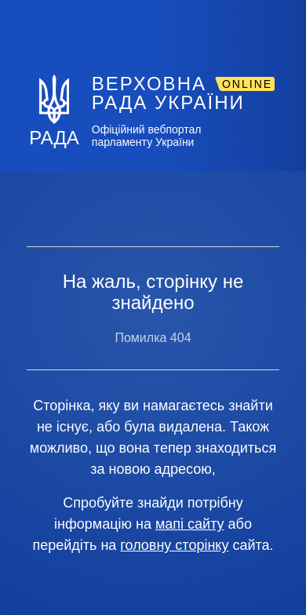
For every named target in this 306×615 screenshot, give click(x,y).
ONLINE (247, 84)
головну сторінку (174, 545)
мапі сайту (189, 524)
